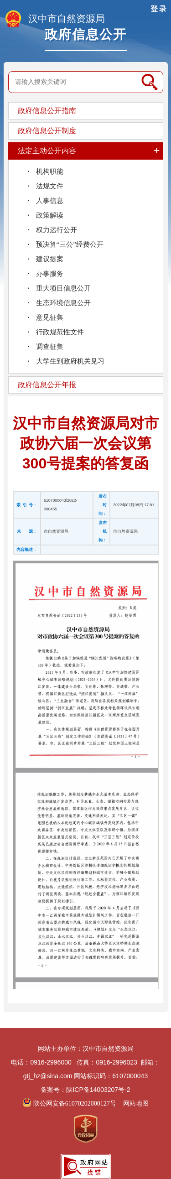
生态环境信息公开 (63, 302)
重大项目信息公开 (63, 288)
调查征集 (49, 346)
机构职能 (49, 171)
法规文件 (49, 186)
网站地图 (136, 1103)
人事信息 (49, 200)
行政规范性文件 (60, 332)
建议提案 (49, 259)
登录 (159, 9)
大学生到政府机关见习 (70, 361)
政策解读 (49, 215)
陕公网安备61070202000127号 (70, 1103)
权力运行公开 (56, 230)
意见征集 (49, 317)
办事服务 (49, 273)
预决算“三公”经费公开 (70, 244)
